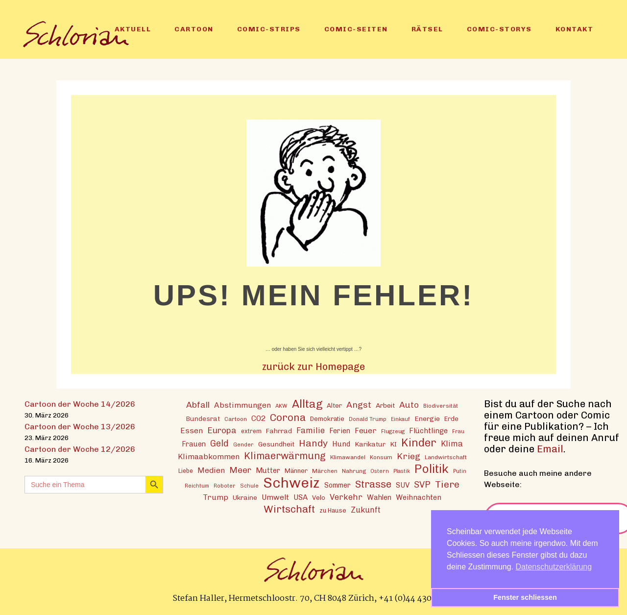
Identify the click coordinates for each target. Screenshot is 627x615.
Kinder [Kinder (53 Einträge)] (418, 442)
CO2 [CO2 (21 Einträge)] (258, 418)
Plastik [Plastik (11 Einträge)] (401, 471)
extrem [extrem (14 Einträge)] (251, 431)
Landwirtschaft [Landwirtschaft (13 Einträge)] (446, 457)
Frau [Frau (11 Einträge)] (458, 431)
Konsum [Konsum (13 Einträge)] (381, 457)
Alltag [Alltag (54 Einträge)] (307, 404)
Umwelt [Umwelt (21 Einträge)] (275, 497)
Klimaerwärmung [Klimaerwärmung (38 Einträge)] (285, 456)
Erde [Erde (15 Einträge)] (451, 418)
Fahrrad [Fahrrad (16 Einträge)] (279, 431)
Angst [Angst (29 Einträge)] (358, 404)
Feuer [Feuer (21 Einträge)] (366, 430)
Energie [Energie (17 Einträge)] (427, 418)
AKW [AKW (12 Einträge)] (281, 405)
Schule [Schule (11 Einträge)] (249, 486)
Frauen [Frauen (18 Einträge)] (194, 444)
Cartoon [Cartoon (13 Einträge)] (235, 419)
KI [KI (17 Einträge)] (393, 444)
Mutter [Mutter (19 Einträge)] (268, 470)
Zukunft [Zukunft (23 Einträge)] (366, 510)
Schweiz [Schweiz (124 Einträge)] (291, 482)
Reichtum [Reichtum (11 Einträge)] (197, 486)
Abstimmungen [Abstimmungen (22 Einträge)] (242, 405)
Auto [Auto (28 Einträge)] (409, 404)
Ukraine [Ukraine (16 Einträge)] (245, 497)
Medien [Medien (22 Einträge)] (211, 470)
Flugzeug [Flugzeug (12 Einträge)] (393, 431)
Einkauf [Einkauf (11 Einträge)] (400, 419)
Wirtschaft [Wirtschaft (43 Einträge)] (289, 509)
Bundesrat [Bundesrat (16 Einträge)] (203, 418)
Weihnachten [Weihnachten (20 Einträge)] (418, 497)
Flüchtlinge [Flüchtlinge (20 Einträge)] (428, 430)
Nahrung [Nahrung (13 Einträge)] (354, 470)
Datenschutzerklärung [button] (554, 567)
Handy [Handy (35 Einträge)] (313, 443)
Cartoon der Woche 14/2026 (79, 404)
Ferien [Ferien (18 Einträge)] (339, 431)
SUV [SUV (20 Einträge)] (403, 485)
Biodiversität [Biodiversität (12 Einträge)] (440, 405)
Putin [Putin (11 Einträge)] (459, 471)
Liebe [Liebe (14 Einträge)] (185, 470)
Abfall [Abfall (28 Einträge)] (198, 404)
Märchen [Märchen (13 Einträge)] (325, 470)
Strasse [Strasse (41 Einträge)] (373, 484)
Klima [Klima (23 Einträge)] (452, 443)
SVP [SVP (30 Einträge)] (422, 484)
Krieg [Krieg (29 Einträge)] (408, 456)
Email (550, 449)
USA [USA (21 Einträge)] (300, 497)
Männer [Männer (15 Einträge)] (296, 470)
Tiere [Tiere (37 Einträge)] (447, 484)
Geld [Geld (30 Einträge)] (219, 443)
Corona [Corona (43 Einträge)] (288, 417)
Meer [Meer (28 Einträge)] (240, 470)
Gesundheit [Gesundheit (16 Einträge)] (276, 444)
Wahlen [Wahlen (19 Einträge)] (379, 497)
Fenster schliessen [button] (525, 597)
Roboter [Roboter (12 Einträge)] (225, 485)
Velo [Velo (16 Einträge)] (318, 497)
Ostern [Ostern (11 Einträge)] (379, 471)
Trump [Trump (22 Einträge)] (215, 497)
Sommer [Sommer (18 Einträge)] (337, 485)
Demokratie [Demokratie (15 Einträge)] (327, 418)
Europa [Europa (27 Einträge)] (222, 430)
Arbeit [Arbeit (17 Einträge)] (385, 405)
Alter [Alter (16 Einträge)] (334, 405)
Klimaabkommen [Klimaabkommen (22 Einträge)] (209, 456)
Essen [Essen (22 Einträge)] (191, 430)
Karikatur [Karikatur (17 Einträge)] (370, 444)
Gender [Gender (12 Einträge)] (243, 444)
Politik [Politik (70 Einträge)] (431, 468)
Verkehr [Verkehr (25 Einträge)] (346, 497)
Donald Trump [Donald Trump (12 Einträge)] (367, 419)
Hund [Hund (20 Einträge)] (341, 444)
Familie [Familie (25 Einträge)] (310, 430)
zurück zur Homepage (313, 366)
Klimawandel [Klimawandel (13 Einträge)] (347, 457)
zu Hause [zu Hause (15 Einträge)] (332, 510)
